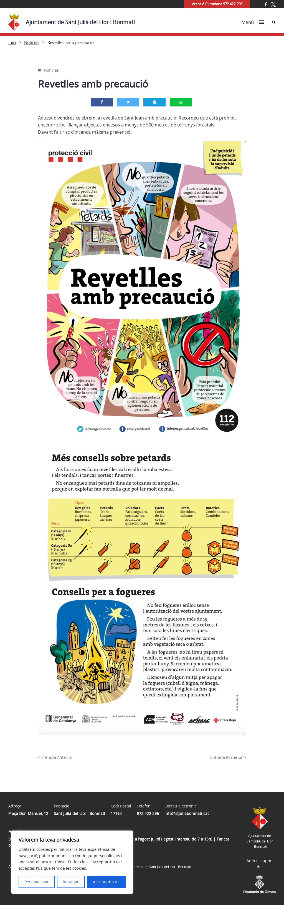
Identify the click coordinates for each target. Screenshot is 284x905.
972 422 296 (148, 813)
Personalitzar (36, 881)
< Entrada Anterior (55, 757)
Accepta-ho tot (106, 881)
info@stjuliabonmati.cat (186, 813)
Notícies (31, 42)
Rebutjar (71, 881)
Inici (12, 42)
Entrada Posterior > (228, 757)
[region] (72, 862)
